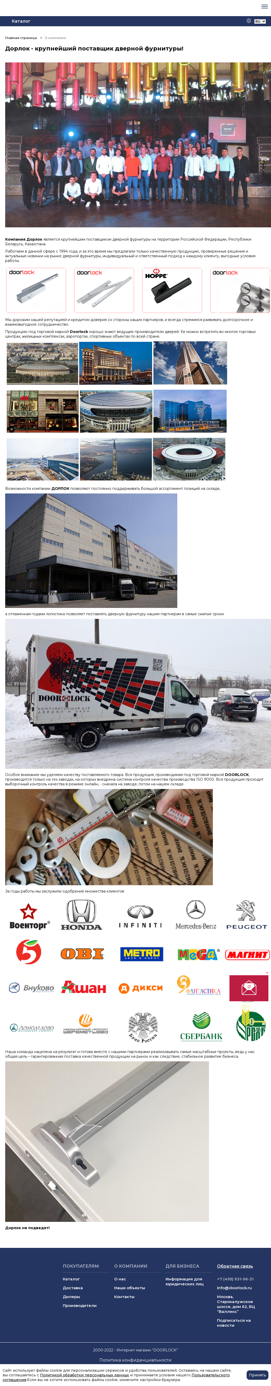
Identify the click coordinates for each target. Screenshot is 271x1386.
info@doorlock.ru (234, 1287)
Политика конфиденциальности (135, 1360)
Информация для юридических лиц (185, 1281)
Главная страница (21, 38)
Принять (257, 1375)
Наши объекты (129, 1287)
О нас (120, 1278)
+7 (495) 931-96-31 (235, 1278)
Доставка (73, 1287)
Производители (80, 1305)
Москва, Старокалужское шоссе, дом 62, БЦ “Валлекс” (236, 1304)
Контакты (124, 1296)
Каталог (71, 1278)
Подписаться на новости (234, 1323)
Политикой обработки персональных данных (84, 1375)
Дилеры (71, 1296)
